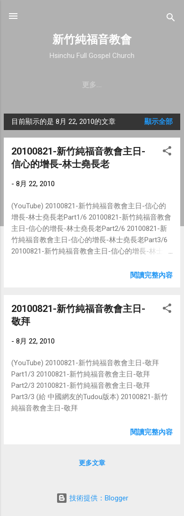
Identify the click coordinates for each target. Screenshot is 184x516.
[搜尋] (170, 19)
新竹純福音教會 (92, 39)
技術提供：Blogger (92, 498)
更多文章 (92, 463)
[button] (167, 152)
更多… (149, 85)
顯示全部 (158, 121)
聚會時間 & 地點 (96, 85)
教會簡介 (39, 85)
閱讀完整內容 (151, 275)
